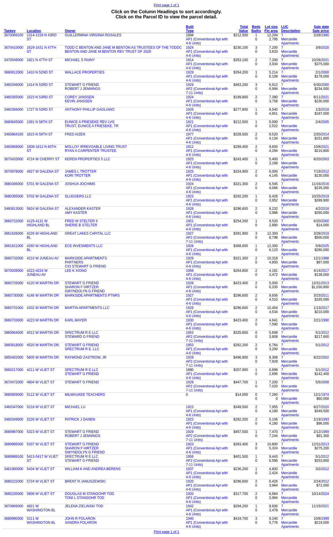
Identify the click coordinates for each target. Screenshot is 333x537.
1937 (190, 469)
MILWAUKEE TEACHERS (85, 395)
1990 (325, 35)
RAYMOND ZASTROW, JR (85, 357)
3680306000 (13, 184)
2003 (325, 159)
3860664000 (13, 333)
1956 (190, 457)
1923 (190, 196)
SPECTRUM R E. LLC (82, 349)
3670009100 (13, 35)
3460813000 (13, 209)
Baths (256, 31)
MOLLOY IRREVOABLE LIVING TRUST (96, 147)
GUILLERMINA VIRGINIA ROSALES (93, 35)
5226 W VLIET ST (41, 419)
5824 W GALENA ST (43, 209)
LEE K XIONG (76, 271)
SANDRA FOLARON (81, 523)
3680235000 (13, 494)
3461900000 (13, 469)
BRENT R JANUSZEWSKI (85, 481)
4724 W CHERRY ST (43, 159)
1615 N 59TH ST (40, 134)
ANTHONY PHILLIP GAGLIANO (89, 110)
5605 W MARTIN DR (43, 357)
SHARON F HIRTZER (82, 287)
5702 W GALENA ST (43, 196)
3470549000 (13, 60)
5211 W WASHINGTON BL (41, 521)
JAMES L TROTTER (80, 171)
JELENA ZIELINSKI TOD (84, 506)
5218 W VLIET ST (41, 407)
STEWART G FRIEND (82, 85)
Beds (256, 27)
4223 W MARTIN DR (43, 320)
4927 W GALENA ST (43, 171)
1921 (190, 122)
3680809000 (13, 395)
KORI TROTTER (78, 176)
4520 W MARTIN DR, (43, 345)
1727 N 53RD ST (40, 110)
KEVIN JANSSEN (78, 101)
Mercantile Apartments (290, 41)
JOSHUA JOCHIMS (80, 184)
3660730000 (13, 295)
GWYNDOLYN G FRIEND (85, 291)
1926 (190, 110)
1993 (325, 419)
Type (190, 31)
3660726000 (13, 283)
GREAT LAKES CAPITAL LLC (88, 233)
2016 (325, 184)
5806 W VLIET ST (41, 494)
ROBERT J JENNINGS (82, 89)
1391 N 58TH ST (40, 122)
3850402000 (13, 357)
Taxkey (10, 31)
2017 (325, 271)
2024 (325, 494)
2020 (325, 48)
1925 (190, 159)
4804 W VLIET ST (41, 382)
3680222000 (13, 481)
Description (290, 31)
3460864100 (13, 134)
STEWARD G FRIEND (82, 337)
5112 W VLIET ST (41, 395)
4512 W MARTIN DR (43, 333)
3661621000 (13, 246)
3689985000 (13, 444)
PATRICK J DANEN (80, 419)
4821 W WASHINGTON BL (41, 508)
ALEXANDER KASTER (83, 209)
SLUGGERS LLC (78, 196)
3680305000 (13, 196)
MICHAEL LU (75, 407)
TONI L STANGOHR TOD (84, 498)
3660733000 (13, 320)
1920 (190, 481)
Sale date (321, 27)
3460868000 (13, 147)
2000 (325, 72)
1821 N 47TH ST (40, 60)
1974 (325, 395)
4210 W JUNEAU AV (43, 258)
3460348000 (13, 85)
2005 (325, 122)
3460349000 (13, 419)
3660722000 (13, 221)
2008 (325, 382)
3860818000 (13, 345)
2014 (325, 134)
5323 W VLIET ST (41, 432)
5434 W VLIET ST (41, 469)
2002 (325, 357)
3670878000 (13, 171)
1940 (190, 519)
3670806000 (13, 506)
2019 (325, 196)
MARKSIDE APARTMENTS (86, 258)
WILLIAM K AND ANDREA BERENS (93, 469)
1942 (190, 506)
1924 (190, 48)
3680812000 (13, 72)
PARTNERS (74, 262)
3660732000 (13, 258)
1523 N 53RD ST (40, 97)
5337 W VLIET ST (41, 444)
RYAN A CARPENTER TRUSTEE (90, 151)
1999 (325, 432)
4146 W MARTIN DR (43, 295)
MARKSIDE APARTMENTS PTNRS (92, 295)
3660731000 (13, 308)
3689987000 (13, 432)
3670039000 (13, 271)
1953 (190, 333)
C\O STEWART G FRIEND (85, 266)
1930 (190, 320)
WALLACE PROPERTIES (84, 72)
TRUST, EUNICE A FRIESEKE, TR (91, 126)
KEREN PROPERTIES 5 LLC (87, 159)
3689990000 (13, 519)
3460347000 (13, 407)
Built (190, 27)
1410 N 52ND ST (40, 72)
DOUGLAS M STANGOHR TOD (89, 494)
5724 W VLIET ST (41, 481)
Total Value (243, 29)
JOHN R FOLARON (80, 519)
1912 (190, 147)
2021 (325, 60)
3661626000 (13, 233)
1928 (190, 209)
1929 (190, 72)
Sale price (321, 31)
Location (34, 31)
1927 (190, 233)
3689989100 (13, 457)
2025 (325, 246)
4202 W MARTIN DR (43, 308)
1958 (190, 271)
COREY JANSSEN (79, 97)
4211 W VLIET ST (41, 370)
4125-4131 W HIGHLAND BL (38, 223)
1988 (325, 258)
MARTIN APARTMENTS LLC (87, 308)
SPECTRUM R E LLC (81, 333)
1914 (190, 60)
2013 (325, 283)
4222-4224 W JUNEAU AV (37, 273)
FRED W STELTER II (81, 221)
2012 (325, 171)
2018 (325, 110)
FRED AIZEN (75, 134)
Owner (70, 31)
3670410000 (13, 48)
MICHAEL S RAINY (80, 60)
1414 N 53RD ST (40, 85)
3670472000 (13, 382)
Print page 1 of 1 (166, 5)
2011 (325, 295)
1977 (190, 134)
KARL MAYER (76, 320)
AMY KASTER (76, 213)
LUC (284, 27)
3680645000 (13, 122)
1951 (190, 221)
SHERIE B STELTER (81, 225)
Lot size (271, 27)
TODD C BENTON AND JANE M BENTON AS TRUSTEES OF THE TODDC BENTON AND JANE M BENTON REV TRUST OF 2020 (123, 50)
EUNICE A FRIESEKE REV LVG (90, 122)
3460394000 (13, 110)
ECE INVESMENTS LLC (84, 246)
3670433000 (13, 159)
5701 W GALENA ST (43, 184)
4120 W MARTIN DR (43, 283)
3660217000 (13, 370)
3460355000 (13, 97)
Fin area (271, 31)
